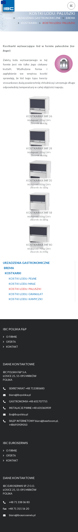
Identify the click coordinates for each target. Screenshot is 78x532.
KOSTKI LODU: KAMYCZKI (26, 299)
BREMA (70, 18)
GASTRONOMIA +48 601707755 (28, 401)
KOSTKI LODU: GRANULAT (26, 294)
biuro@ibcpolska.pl (20, 394)
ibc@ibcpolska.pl (18, 414)
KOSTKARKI (29, 22)
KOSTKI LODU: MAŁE (22, 283)
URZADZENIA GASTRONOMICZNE (39, 18)
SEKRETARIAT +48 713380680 (26, 388)
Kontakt (12, 346)
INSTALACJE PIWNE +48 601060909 (30, 407)
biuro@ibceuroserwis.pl (22, 515)
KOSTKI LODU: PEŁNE (23, 278)
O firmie (11, 336)
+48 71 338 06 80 (19, 502)
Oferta (11, 341)
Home (8, 18)
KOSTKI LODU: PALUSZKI (25, 288)
